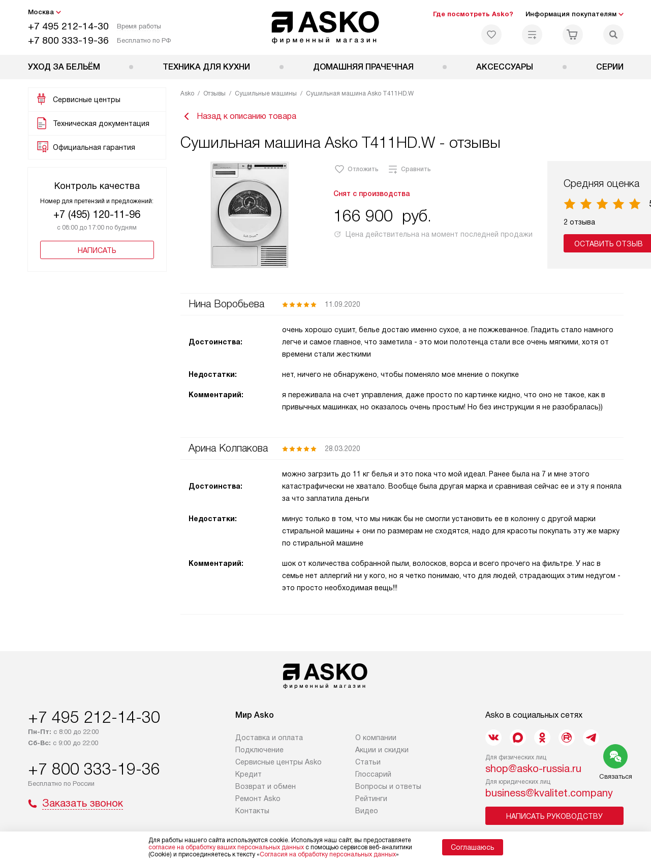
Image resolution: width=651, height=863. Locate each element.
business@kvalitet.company (549, 796)
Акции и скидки (382, 753)
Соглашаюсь (472, 847)
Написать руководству (554, 820)
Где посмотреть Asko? (473, 14)
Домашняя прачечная (363, 66)
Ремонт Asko (258, 802)
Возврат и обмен (265, 790)
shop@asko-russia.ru (533, 772)
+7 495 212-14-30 (68, 26)
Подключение (259, 753)
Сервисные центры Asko (278, 765)
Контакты (252, 814)
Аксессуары (504, 66)
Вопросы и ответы (388, 790)
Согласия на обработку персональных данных (328, 854)
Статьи (368, 765)
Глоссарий (373, 778)
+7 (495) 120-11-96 (96, 214)
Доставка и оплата (269, 741)
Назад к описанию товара (238, 118)
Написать (97, 250)
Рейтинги (371, 802)
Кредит (248, 778)
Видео (366, 814)
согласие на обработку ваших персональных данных (226, 847)
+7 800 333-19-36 (68, 40)
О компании (375, 741)
